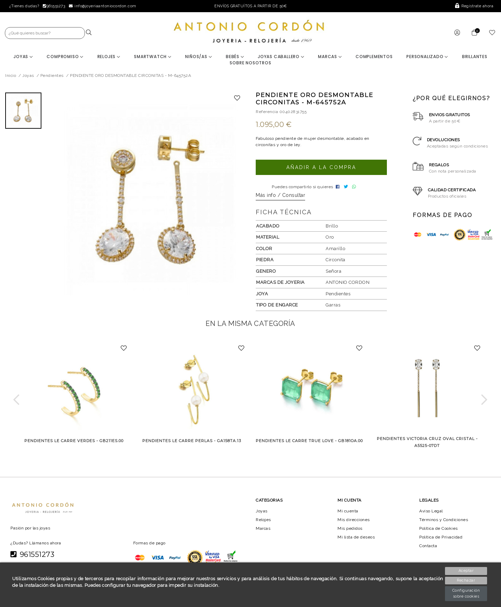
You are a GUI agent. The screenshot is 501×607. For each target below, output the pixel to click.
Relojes (108, 56)
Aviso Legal (431, 512)
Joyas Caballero (281, 56)
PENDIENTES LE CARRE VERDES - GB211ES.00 (74, 442)
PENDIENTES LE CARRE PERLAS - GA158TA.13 (191, 442)
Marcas (330, 56)
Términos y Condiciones (444, 521)
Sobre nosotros (250, 63)
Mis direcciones (353, 521)
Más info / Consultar (280, 197)
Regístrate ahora (474, 6)
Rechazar (467, 580)
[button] (16, 402)
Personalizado (427, 56)
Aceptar (466, 570)
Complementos (374, 56)
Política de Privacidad (441, 539)
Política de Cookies (439, 530)
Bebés (235, 56)
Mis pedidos (350, 530)
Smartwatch (153, 56)
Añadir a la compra (321, 167)
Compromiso (65, 56)
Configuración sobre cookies (466, 593)
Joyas (23, 56)
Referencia (267, 111)
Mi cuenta (347, 512)
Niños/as (198, 56)
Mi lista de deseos (356, 539)
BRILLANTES (474, 56)
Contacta (428, 547)
